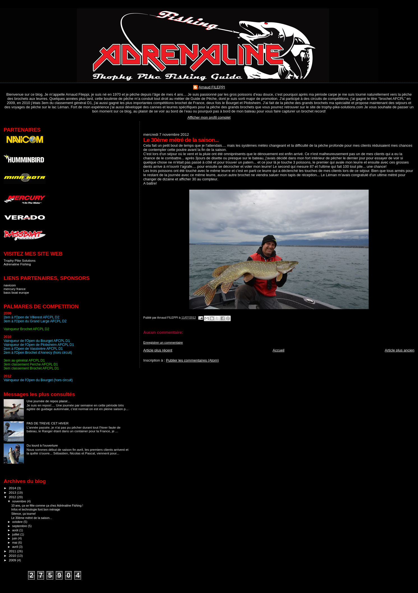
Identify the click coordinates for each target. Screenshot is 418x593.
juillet (16, 534)
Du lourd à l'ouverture (42, 445)
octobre (18, 521)
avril (15, 546)
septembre (20, 526)
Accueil (279, 350)
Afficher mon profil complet (209, 117)
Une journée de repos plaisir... (48, 401)
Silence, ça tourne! (23, 513)
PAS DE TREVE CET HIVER (48, 423)
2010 (13, 555)
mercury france (15, 289)
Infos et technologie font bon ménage (35, 509)
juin (15, 538)
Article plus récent (157, 350)
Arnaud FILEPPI (212, 87)
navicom (10, 285)
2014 (13, 488)
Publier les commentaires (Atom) (192, 360)
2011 (13, 551)
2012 (13, 497)
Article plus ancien (400, 350)
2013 (13, 492)
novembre (19, 501)
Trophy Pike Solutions (20, 260)
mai (15, 542)
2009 (13, 560)
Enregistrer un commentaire (163, 342)
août (15, 530)
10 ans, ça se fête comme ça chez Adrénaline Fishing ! (47, 505)
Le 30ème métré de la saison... (31, 518)
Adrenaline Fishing (17, 264)
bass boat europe (16, 292)
